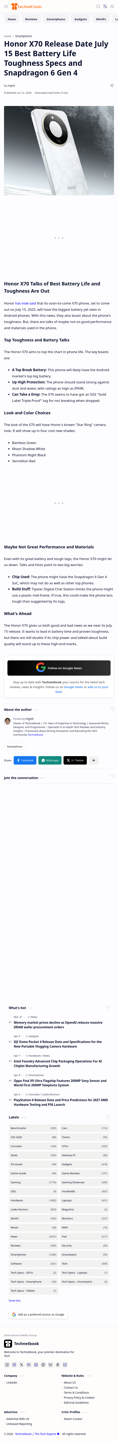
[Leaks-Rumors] (51, 1094)
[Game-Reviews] (84, 1173)
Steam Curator (73, 1419)
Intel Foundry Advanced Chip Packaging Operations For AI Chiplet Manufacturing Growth (58, 1063)
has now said (25, 303)
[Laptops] (84, 1200)
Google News (73, 687)
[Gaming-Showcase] (84, 1182)
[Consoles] (35, 1094)
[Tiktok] (36, 1365)
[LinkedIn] (65, 1365)
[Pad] (84, 1236)
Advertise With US (17, 1419)
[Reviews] (31, 19)
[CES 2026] (33, 1137)
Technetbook (35, 734)
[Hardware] (35, 1055)
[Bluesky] (50, 1365)
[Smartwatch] (84, 1254)
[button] (6, 6)
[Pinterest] (43, 1365)
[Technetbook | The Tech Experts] (26, 6)
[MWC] (84, 1227)
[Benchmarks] (33, 1128)
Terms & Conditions (76, 1392)
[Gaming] (33, 1182)
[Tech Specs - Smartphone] (33, 1281)
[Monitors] (84, 1218)
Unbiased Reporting (19, 1424)
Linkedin (11, 1382)
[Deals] (33, 1155)
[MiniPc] (101, 19)
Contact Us (71, 1387)
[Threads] (58, 1365)
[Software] (33, 1263)
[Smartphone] (56, 19)
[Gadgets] (80, 19)
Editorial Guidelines (76, 1402)
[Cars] (84, 1128)
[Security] (84, 1245)
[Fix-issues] (33, 1164)
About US (70, 1382)
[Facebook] (7, 1365)
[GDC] (33, 1191)
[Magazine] (84, 1209)
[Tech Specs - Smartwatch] (84, 1281)
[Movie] (33, 1227)
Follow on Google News (59, 667)
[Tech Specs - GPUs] (33, 1272)
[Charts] (84, 1137)
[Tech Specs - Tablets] (33, 1290)
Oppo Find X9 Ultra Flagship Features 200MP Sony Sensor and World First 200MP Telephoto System (60, 1083)
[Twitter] (21, 1365)
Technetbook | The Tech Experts (37, 1434)
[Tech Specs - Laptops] (84, 1272)
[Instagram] (14, 1365)
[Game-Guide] (33, 1173)
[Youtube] (29, 1365)
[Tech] (84, 1263)
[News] (11, 19)
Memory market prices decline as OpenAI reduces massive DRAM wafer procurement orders (58, 1024)
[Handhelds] (84, 1191)
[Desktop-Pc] (84, 1155)
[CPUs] (84, 1146)
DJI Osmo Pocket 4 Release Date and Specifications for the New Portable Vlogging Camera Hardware (58, 1044)
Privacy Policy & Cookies (79, 1397)
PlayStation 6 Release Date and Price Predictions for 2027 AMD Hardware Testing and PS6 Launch (61, 1102)
